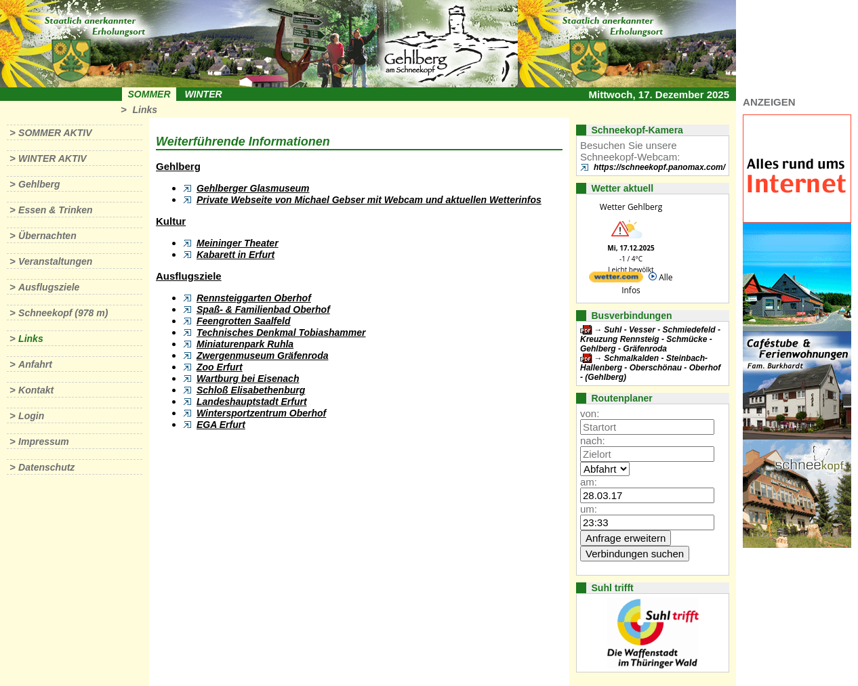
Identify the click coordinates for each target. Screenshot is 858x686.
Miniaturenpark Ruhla (245, 344)
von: (589, 413)
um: (588, 509)
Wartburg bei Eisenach (248, 378)
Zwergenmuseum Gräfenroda (263, 355)
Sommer (149, 94)
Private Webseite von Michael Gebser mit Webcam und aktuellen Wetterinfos (369, 199)
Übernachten (47, 235)
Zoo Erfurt (220, 367)
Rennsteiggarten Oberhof (254, 298)
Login (31, 415)
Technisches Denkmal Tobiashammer (281, 332)
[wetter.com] (616, 279)
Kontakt (36, 390)
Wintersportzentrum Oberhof (261, 413)
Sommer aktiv (54, 132)
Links (144, 109)
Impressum (43, 441)
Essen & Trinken (55, 210)
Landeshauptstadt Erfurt (252, 401)
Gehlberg (39, 184)
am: (588, 482)
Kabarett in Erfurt (235, 254)
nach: (592, 440)
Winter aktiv (52, 158)
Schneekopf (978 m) (63, 312)
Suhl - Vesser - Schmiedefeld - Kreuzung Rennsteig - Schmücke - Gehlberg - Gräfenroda (650, 339)
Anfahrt (35, 364)
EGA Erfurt (221, 424)
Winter (203, 94)
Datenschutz (46, 467)
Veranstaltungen (55, 261)
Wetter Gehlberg (631, 207)
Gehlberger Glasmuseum (253, 188)
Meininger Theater (238, 243)
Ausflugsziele (48, 287)
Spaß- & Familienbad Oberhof (263, 309)
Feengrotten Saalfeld (243, 321)
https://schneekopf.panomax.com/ (659, 167)
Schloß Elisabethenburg (251, 390)
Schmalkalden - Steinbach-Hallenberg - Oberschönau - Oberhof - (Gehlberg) (650, 367)
